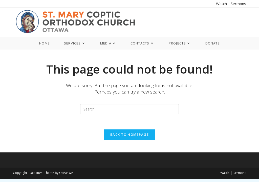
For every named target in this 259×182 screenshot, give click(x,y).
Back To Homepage (129, 134)
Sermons (238, 3)
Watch (221, 3)
